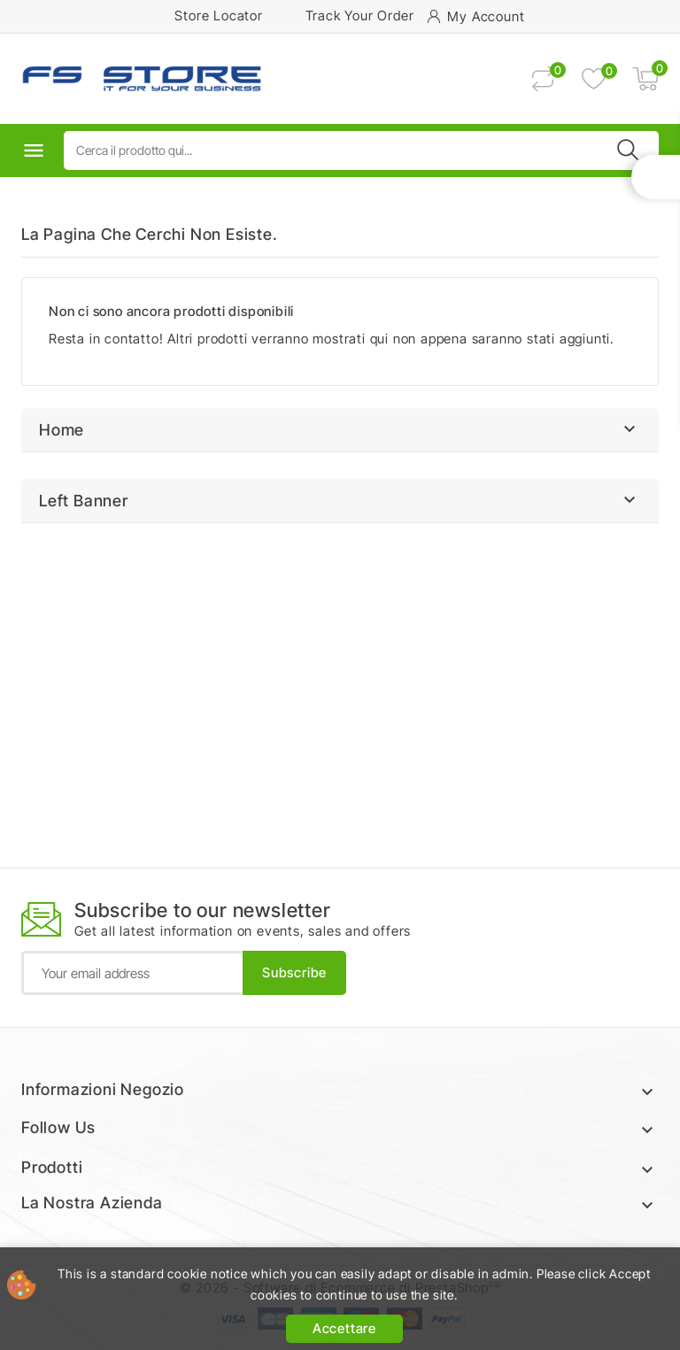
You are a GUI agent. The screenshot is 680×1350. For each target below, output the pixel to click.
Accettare (344, 1328)
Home (61, 429)
